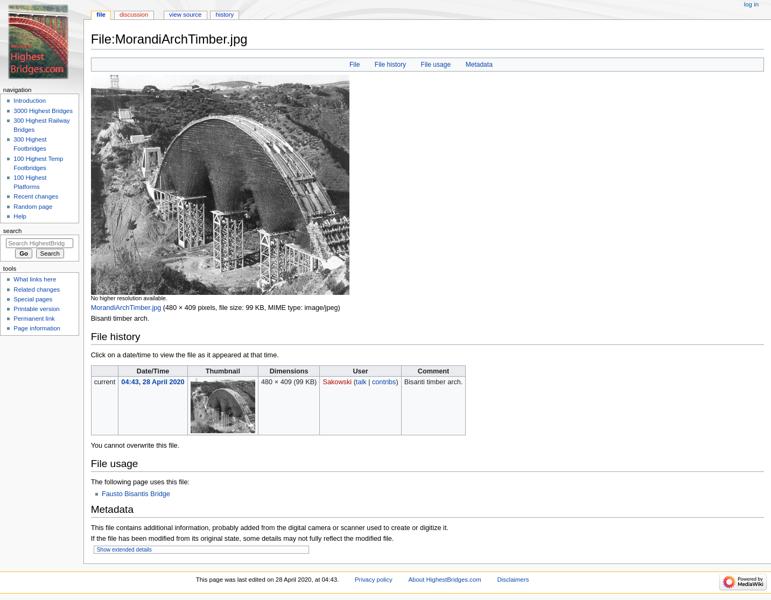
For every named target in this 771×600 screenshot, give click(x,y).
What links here (34, 279)
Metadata (479, 64)
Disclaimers (513, 579)
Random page (32, 206)
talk (361, 382)
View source (185, 14)
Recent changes (35, 196)
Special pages (32, 299)
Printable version (36, 309)
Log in (751, 4)
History (225, 14)
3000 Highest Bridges (43, 111)
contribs (384, 382)
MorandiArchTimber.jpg (126, 308)
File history (390, 64)
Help (19, 216)
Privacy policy (373, 579)
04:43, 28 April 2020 (152, 382)
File (354, 64)
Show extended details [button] (124, 550)
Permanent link (33, 318)
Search (12, 231)
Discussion (134, 14)
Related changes (36, 289)
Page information (36, 328)
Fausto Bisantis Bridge (136, 494)
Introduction (29, 100)
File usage (436, 64)
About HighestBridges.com (444, 579)
